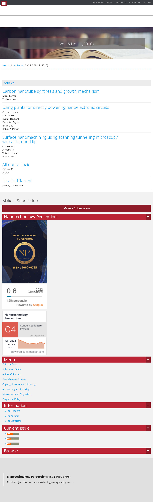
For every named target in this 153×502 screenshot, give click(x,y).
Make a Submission (76, 208)
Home (5, 65)
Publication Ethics (11, 369)
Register (134, 2)
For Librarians (13, 420)
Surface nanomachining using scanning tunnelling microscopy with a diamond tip (60, 139)
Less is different (17, 181)
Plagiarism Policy (11, 398)
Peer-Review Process (14, 379)
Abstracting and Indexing (15, 389)
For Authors (12, 415)
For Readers (13, 410)
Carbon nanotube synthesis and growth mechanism (51, 91)
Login (147, 2)
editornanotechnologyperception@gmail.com (52, 482)
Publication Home (103, 2)
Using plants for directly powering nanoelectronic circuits (55, 107)
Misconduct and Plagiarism (16, 394)
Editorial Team (10, 364)
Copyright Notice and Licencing (19, 384)
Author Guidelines (11, 374)
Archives (18, 65)
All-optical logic (16, 164)
